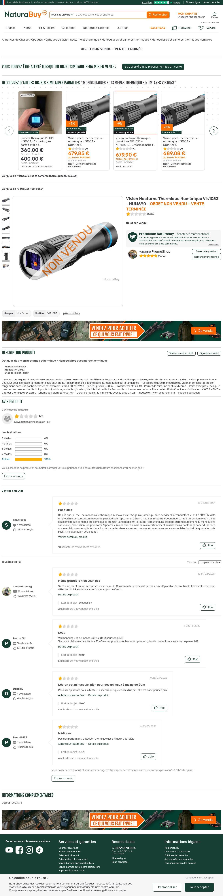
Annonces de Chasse (15, 39)
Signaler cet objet (209, 353)
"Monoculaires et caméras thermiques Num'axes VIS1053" (128, 82)
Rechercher (157, 15)
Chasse (10, 27)
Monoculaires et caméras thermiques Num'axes (182, 39)
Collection (68, 27)
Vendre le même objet (181, 353)
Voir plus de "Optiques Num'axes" (22, 189)
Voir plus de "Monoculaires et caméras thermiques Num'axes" (39, 176)
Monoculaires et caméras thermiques (125, 39)
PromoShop (154, 251)
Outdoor (122, 27)
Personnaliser (167, 887)
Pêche (27, 27)
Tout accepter (199, 887)
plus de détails (71, 313)
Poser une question (206, 251)
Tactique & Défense (96, 27)
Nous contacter (211, 2)
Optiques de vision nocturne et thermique (72, 39)
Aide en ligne (193, 2)
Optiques (37, 39)
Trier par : (192, 562)
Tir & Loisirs (46, 27)
